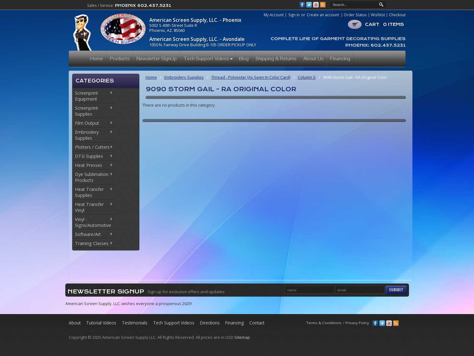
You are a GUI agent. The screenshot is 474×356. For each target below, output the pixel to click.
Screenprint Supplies (92, 111)
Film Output (92, 123)
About (75, 323)
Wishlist (378, 15)
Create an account (323, 14)
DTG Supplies (92, 156)
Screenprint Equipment (92, 96)
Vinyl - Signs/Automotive (92, 222)
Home (151, 77)
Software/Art (92, 234)
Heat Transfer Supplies (92, 192)
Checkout (397, 15)
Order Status (355, 15)
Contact (256, 323)
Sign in (294, 14)
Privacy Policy (357, 322)
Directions (210, 323)
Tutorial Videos (101, 323)
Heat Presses (92, 165)
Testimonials (134, 323)
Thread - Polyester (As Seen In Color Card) (250, 77)
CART (384, 24)
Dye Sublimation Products (92, 177)
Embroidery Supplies (92, 135)
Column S (307, 77)
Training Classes (92, 243)
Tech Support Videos (173, 323)
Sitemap (242, 337)
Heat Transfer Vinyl (92, 207)
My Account (274, 15)
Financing (234, 323)
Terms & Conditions (324, 322)
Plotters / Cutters (92, 147)
